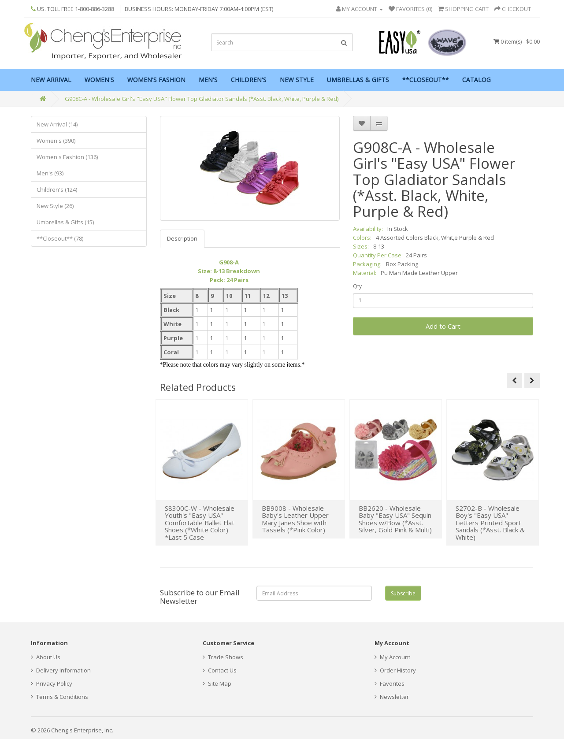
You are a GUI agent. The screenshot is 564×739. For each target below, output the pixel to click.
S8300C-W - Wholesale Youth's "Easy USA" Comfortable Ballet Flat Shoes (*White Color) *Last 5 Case (199, 523)
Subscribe (403, 593)
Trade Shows (223, 657)
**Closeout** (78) (60, 238)
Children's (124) (57, 189)
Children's (249, 79)
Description (182, 238)
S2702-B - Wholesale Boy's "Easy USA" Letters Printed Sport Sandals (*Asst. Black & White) (490, 523)
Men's (208, 79)
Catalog (476, 79)
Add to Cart (443, 326)
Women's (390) (56, 141)
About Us (45, 657)
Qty (357, 286)
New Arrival (51, 79)
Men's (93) (50, 173)
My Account (392, 657)
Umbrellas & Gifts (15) (65, 222)
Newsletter (392, 697)
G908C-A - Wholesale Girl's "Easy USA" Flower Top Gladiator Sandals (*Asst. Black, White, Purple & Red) (201, 99)
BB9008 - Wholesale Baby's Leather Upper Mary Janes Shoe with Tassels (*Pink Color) (295, 519)
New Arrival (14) (57, 124)
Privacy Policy (51, 683)
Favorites (389, 683)
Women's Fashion (156, 79)
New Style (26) (55, 206)
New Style (297, 79)
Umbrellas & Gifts (358, 79)
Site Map (217, 683)
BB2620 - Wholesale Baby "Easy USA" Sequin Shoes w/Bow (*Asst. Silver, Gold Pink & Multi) (395, 519)
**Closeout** (425, 79)
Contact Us (220, 670)
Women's (99, 79)
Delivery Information (61, 670)
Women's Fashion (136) (67, 157)
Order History (395, 670)
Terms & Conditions (59, 697)
